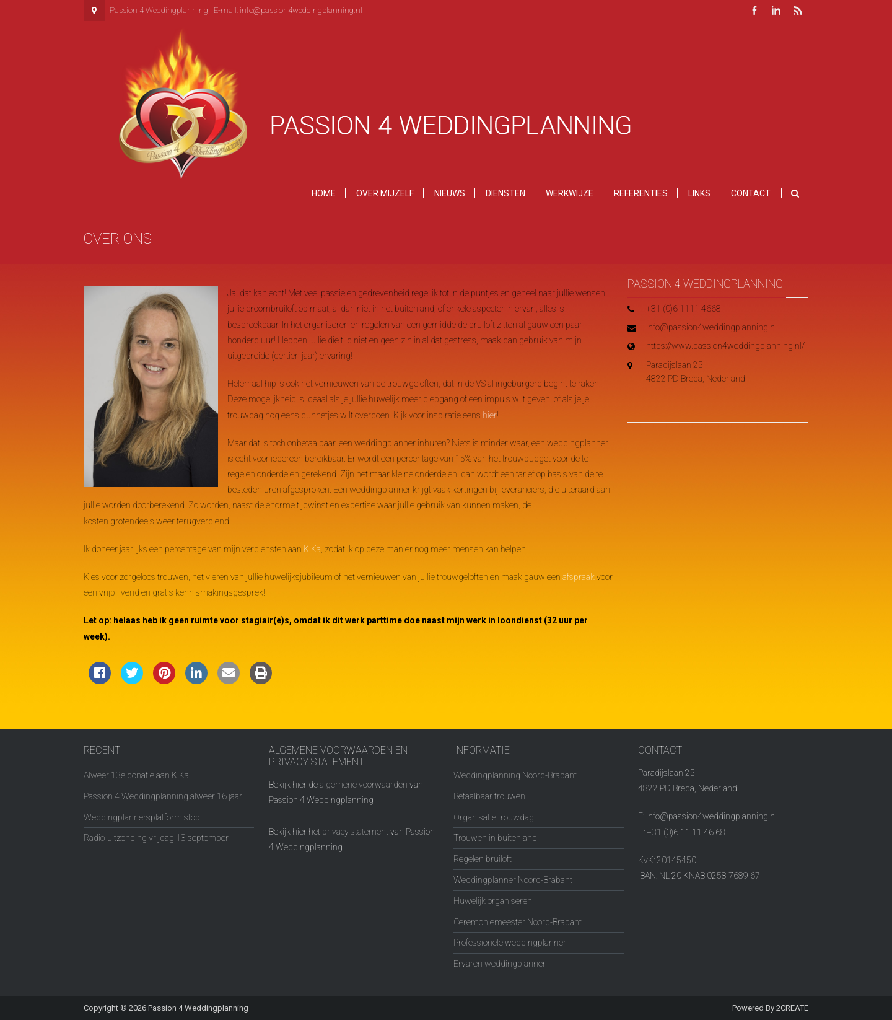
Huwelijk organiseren (492, 901)
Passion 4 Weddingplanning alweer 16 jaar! (164, 796)
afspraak (578, 577)
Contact (751, 193)
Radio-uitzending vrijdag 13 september (156, 838)
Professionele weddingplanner (509, 942)
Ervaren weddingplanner (499, 964)
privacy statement (355, 832)
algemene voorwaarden (364, 784)
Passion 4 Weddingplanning (198, 1008)
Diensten (505, 193)
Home (324, 193)
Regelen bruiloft (482, 859)
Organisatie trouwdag (493, 817)
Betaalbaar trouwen (489, 796)
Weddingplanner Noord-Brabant (512, 880)
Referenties (641, 193)
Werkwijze (569, 193)
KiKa (312, 549)
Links (699, 193)
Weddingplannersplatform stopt (143, 817)
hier (490, 415)
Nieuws (449, 193)
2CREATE (792, 1008)
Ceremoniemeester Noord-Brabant (517, 922)
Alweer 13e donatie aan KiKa (136, 775)
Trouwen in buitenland (495, 838)
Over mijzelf (385, 193)
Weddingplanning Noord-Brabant (515, 775)
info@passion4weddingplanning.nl (301, 10)
